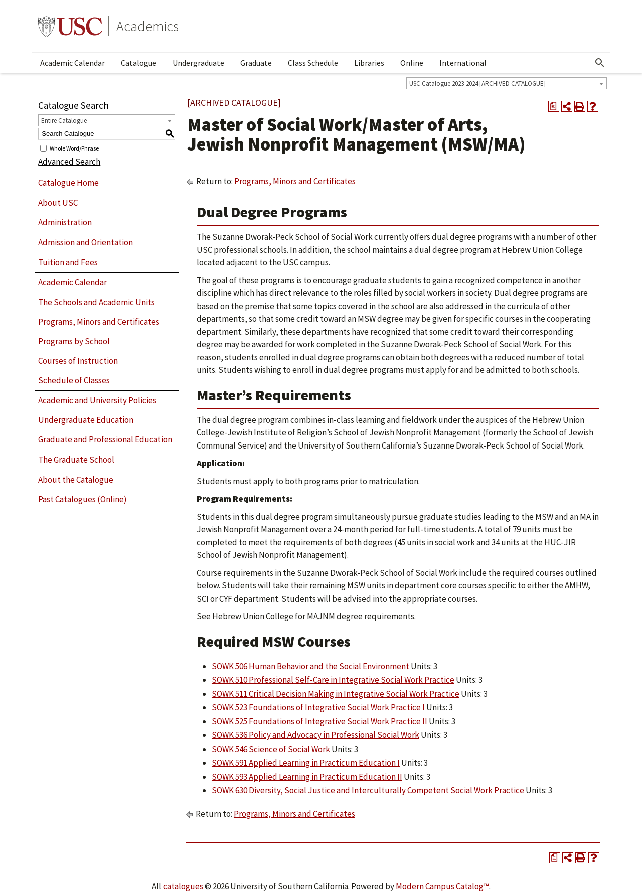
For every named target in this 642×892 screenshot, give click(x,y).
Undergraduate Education (85, 419)
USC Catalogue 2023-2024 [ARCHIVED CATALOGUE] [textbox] (477, 83)
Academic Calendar (72, 63)
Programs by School (74, 341)
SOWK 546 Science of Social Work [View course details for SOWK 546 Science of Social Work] (271, 749)
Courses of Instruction (78, 360)
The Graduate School (76, 459)
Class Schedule (313, 63)
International (463, 63)
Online (411, 63)
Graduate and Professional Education (105, 439)
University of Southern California (70, 26)
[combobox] (506, 83)
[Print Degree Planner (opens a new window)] (553, 106)
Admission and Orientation (85, 242)
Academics (147, 26)
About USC (58, 202)
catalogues (183, 886)
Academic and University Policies (97, 400)
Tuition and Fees (68, 262)
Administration (65, 222)
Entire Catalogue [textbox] (64, 120)
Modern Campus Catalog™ (442, 886)
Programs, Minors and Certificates (98, 321)
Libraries (369, 63)
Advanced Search (69, 161)
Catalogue (138, 63)
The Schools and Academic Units (96, 302)
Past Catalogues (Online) (82, 499)
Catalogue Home (68, 182)
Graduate (256, 63)
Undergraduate (198, 63)
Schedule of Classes (74, 380)
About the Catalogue (75, 479)
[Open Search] (600, 63)
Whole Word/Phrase (74, 148)
